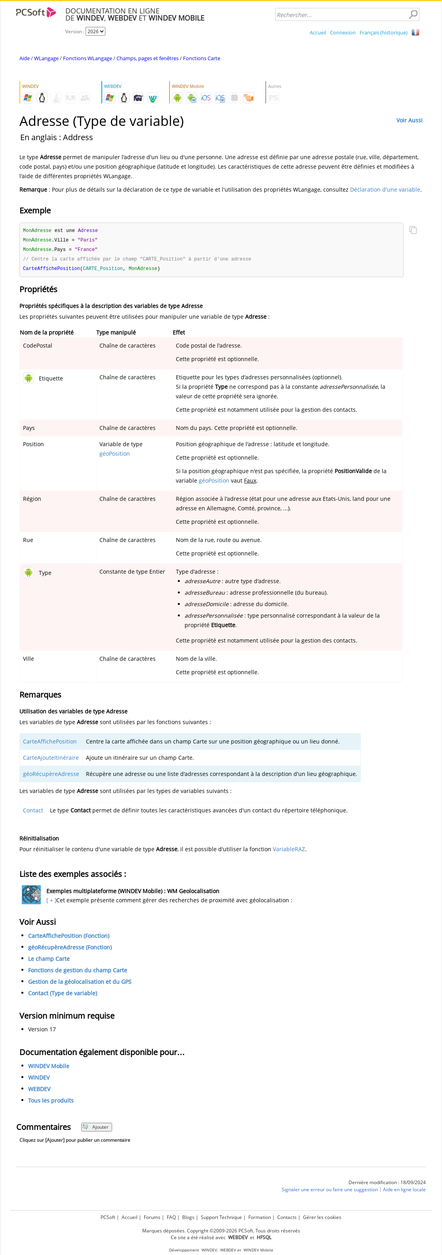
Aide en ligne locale (404, 1191)
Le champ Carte (49, 960)
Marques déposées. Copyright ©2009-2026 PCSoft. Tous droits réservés (221, 1230)
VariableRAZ (289, 851)
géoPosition (114, 455)
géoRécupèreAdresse (51, 776)
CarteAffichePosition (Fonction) (68, 937)
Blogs (188, 1217)
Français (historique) (384, 32)
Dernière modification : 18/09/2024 (387, 1184)
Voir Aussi (409, 120)
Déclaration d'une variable (385, 189)
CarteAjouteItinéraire (51, 759)
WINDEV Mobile (48, 1068)
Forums (152, 1217)
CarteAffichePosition (50, 743)
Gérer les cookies (322, 1217)
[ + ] (50, 902)
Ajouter (95, 1129)
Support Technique (221, 1217)
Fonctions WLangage (87, 58)
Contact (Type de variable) (62, 995)
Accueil (318, 32)
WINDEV (39, 1079)
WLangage (46, 58)
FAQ (171, 1217)
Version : (75, 31)
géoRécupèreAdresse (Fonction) (70, 949)
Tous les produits (51, 1102)
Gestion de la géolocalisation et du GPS (79, 983)
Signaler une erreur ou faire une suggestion (330, 1191)
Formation (259, 1217)
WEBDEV (39, 1091)
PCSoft (108, 1217)
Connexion (343, 32)
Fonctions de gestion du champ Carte (77, 972)
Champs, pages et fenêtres (147, 58)
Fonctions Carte (201, 58)
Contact (33, 812)
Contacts (287, 1217)
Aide (24, 58)
